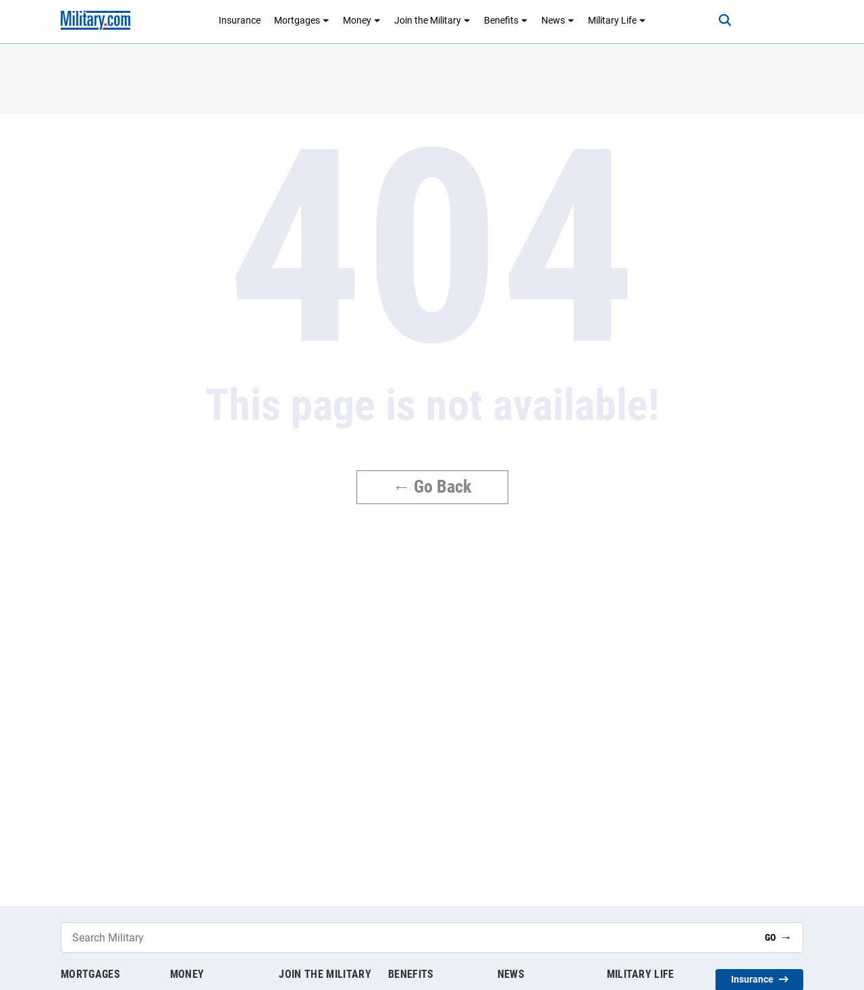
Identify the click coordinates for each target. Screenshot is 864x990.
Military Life (617, 20)
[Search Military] (407, 937)
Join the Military (432, 20)
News (557, 20)
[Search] (725, 20)
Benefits (506, 20)
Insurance (240, 20)
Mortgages (301, 20)
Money (362, 20)
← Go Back (432, 486)
